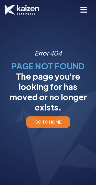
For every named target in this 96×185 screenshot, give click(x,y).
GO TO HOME (48, 122)
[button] (84, 10)
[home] (21, 10)
